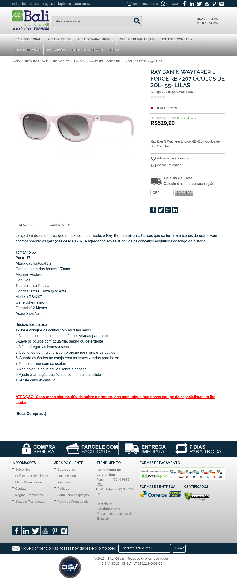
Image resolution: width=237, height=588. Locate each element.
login (62, 4)
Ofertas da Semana (87, 50)
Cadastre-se (66, 469)
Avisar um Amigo (166, 165)
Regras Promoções (29, 495)
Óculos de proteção (137, 39)
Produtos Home (36, 61)
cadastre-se (81, 4)
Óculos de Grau (28, 39)
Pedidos (63, 489)
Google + (168, 210)
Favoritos (64, 482)
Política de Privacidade (31, 476)
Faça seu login (67, 476)
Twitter (161, 210)
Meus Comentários (28, 482)
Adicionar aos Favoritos (171, 158)
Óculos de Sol (60, 39)
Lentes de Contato (176, 39)
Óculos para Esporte (95, 39)
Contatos (172, 4)
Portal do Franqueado (73, 501)
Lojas (114, 50)
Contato (20, 489)
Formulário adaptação (73, 495)
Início (16, 61)
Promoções (56, 50)
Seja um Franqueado (30, 501)
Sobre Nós (22, 469)
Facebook (153, 210)
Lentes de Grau (27, 50)
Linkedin (175, 210)
